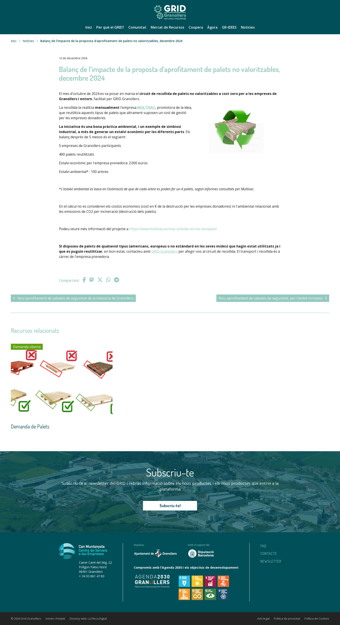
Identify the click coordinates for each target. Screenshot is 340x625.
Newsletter (270, 561)
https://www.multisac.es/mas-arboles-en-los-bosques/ (173, 228)
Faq (263, 546)
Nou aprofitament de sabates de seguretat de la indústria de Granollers (73, 298)
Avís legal (263, 618)
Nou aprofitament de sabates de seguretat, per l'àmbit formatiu (273, 298)
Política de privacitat (287, 618)
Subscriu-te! (170, 505)
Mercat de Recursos (167, 27)
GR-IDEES (229, 27)
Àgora (212, 27)
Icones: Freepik (55, 618)
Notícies (248, 27)
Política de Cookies (316, 618)
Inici (88, 27)
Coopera (196, 27)
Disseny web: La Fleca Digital (88, 618)
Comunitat (137, 27)
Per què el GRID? (110, 27)
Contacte (268, 553)
